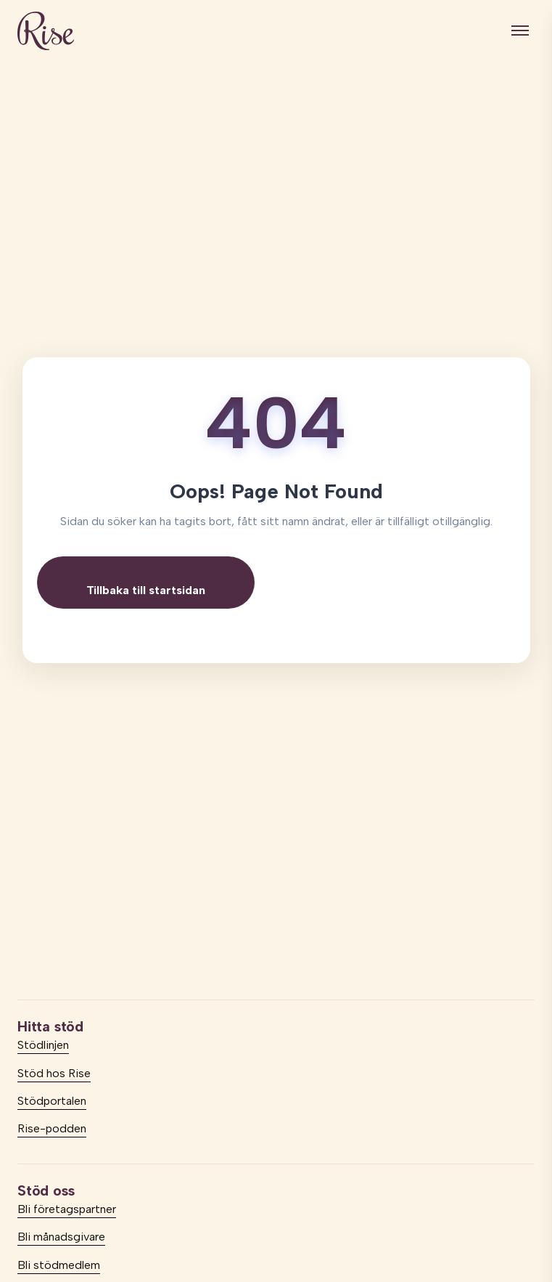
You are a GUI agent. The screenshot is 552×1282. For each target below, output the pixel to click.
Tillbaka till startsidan (145, 590)
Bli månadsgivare (61, 1237)
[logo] (45, 31)
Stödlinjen (43, 1045)
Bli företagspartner (66, 1209)
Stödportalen (51, 1101)
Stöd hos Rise (54, 1073)
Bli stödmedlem (58, 1265)
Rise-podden (51, 1128)
